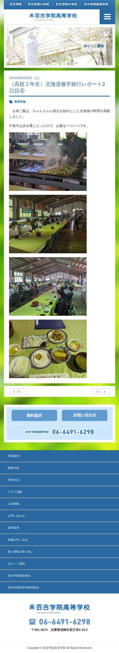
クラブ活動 (15, 491)
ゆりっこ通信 (16, 563)
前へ (20, 391)
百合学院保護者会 (19, 575)
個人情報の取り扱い (20, 551)
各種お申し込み (18, 539)
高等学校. (20, 101)
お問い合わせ (16, 515)
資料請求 (13, 527)
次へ (99, 391)
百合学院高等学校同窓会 (23, 587)
